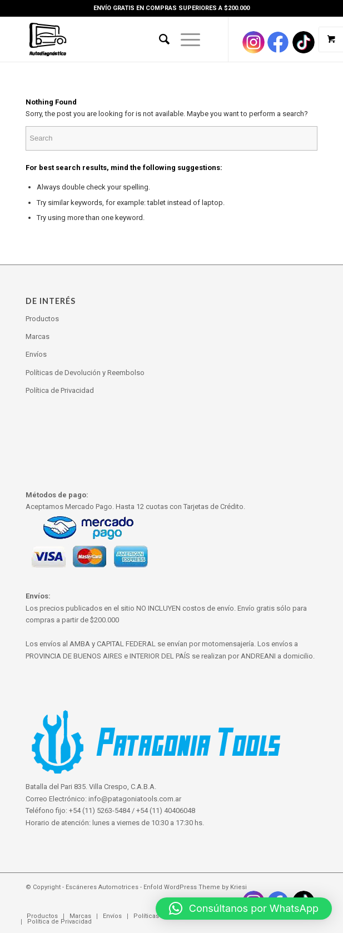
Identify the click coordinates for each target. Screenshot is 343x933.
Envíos (36, 354)
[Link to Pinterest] (303, 42)
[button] (244, 908)
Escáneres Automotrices (102, 887)
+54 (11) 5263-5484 (99, 810)
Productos (42, 319)
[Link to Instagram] (253, 42)
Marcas (37, 336)
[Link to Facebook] (278, 42)
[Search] (159, 39)
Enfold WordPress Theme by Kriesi (195, 887)
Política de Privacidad (60, 390)
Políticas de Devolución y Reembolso (85, 372)
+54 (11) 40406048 (165, 810)
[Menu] (185, 39)
